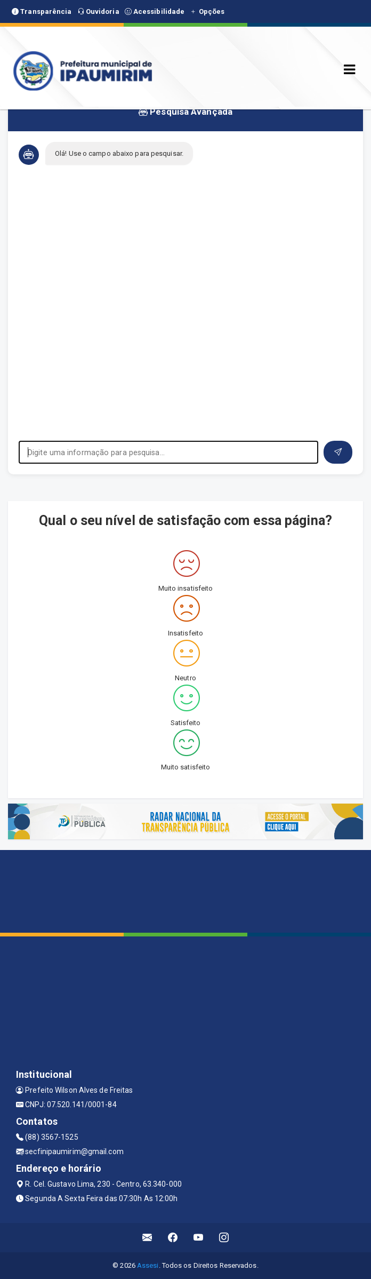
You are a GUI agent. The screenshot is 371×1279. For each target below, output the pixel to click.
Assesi (148, 1265)
